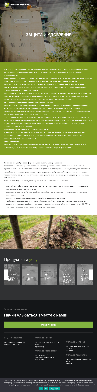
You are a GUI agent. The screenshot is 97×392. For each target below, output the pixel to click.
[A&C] (17, 5)
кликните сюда (48, 325)
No (46, 388)
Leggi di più (55, 388)
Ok (41, 388)
